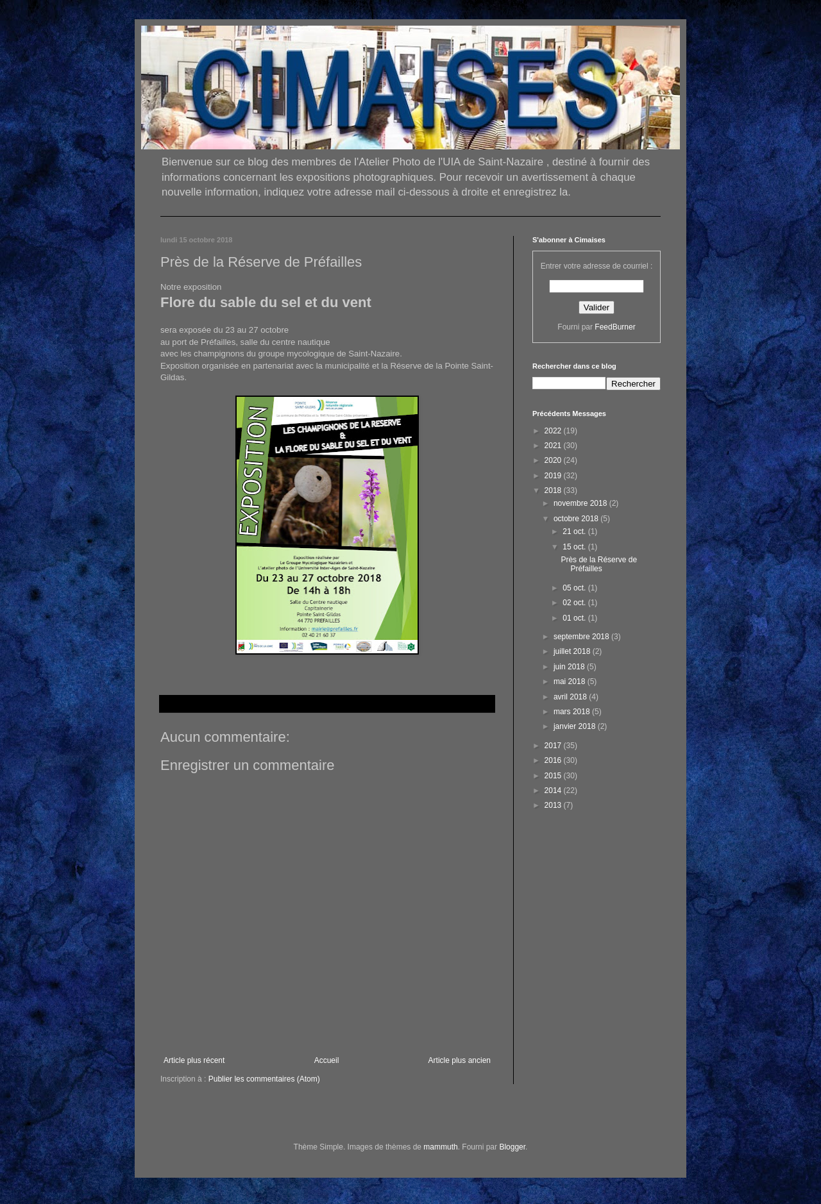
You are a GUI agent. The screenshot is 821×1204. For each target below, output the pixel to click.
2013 (554, 805)
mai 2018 (571, 681)
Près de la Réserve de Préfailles (599, 564)
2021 (554, 445)
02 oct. (575, 602)
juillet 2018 (573, 651)
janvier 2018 (576, 726)
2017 (554, 745)
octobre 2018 (577, 518)
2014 (554, 790)
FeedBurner (615, 326)
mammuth (440, 1146)
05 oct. (575, 587)
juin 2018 (570, 666)
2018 (554, 490)
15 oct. (575, 546)
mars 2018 (573, 711)
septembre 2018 (582, 636)
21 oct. (575, 531)
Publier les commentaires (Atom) (264, 1078)
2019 (554, 475)
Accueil (326, 1060)
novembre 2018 (581, 503)
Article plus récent (194, 1060)
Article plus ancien (459, 1060)
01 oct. (575, 618)
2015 (554, 775)
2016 (554, 760)
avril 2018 (571, 696)
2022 (554, 430)
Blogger (512, 1146)
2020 (554, 460)
